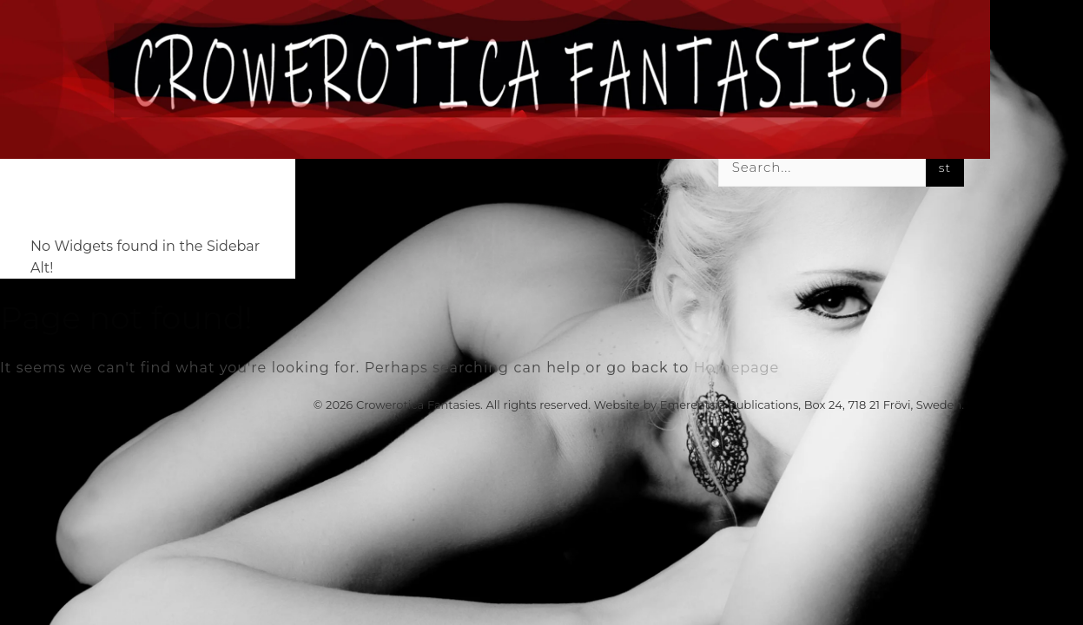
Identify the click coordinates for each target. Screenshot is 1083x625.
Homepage (737, 367)
